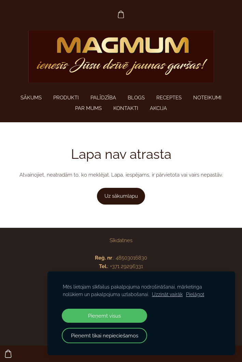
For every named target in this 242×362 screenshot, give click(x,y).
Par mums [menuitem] (88, 108)
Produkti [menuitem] (66, 98)
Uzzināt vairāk (167, 294)
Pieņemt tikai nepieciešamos (104, 335)
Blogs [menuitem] (136, 98)
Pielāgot (195, 294)
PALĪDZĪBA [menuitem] (103, 98)
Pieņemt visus (104, 316)
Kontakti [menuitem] (125, 108)
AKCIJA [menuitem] (158, 108)
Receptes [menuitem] (169, 98)
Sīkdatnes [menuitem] (121, 240)
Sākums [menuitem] (31, 98)
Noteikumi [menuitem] (207, 98)
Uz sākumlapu (121, 196)
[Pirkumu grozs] (121, 14)
